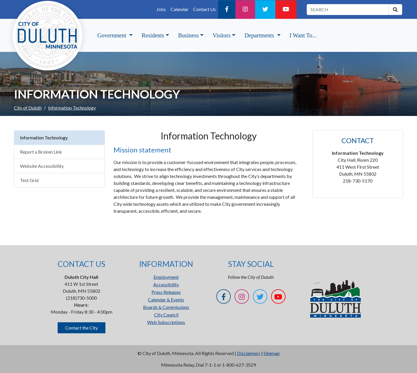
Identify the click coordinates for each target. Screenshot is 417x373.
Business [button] (188, 35)
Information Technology (44, 137)
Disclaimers (248, 353)
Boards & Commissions (166, 307)
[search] (395, 9)
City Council (166, 314)
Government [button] (112, 35)
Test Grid (29, 180)
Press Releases (166, 292)
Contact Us (204, 9)
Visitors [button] (222, 35)
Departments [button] (259, 35)
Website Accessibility (42, 166)
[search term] (348, 9)
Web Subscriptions (166, 322)
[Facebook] (226, 9)
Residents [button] (153, 35)
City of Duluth (28, 107)
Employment (166, 277)
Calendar (180, 9)
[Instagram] (245, 9)
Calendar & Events (166, 299)
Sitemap (272, 353)
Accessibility (166, 284)
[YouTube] (286, 9)
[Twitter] (265, 9)
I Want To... (303, 35)
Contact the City (81, 327)
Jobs (161, 9)
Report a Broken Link (41, 151)
